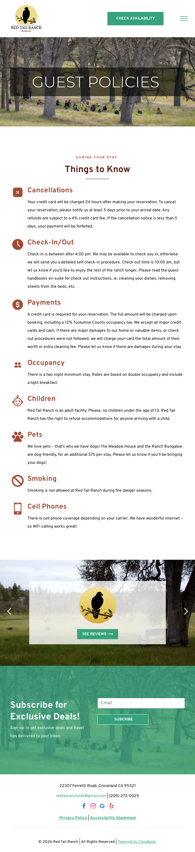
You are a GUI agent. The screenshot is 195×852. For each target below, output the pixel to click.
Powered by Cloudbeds (137, 842)
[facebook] (84, 807)
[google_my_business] (102, 807)
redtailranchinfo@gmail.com (81, 796)
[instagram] (93, 807)
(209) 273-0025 (124, 796)
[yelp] (111, 807)
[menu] (183, 18)
